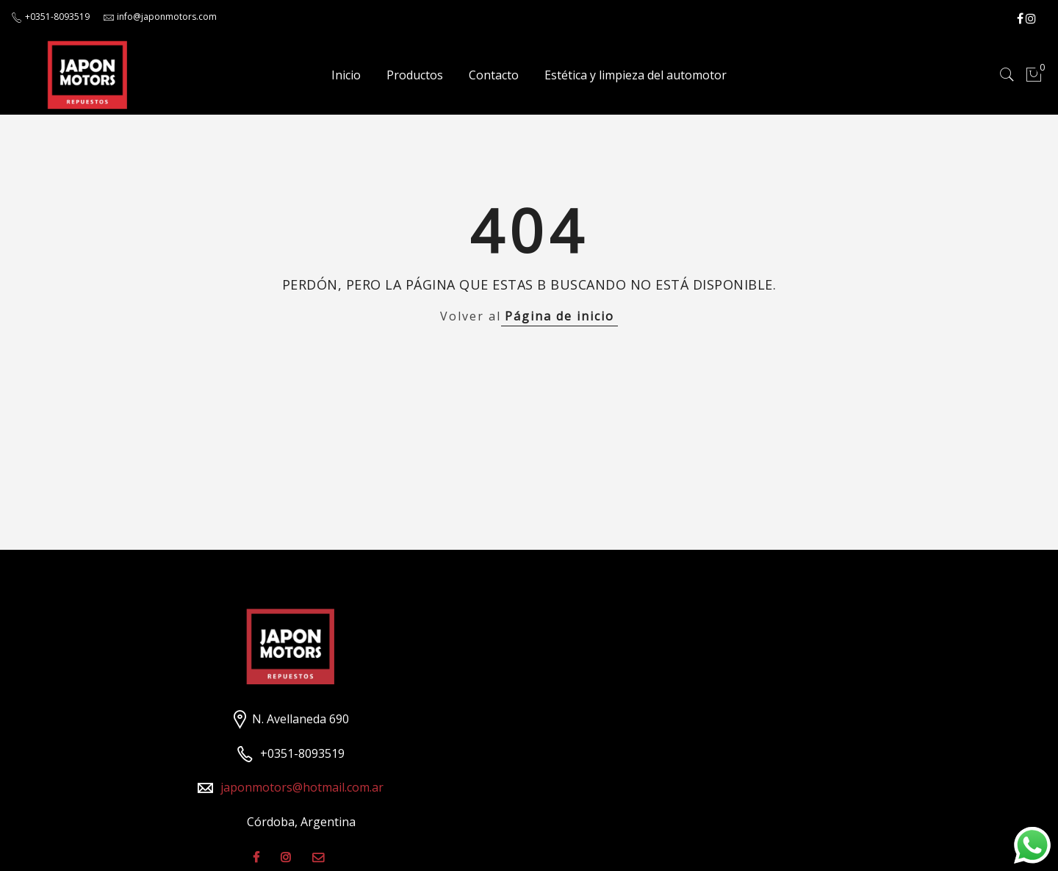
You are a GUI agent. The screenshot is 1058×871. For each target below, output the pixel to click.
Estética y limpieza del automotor (635, 75)
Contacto (494, 75)
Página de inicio (559, 316)
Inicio (346, 75)
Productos (414, 75)
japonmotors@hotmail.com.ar (302, 787)
